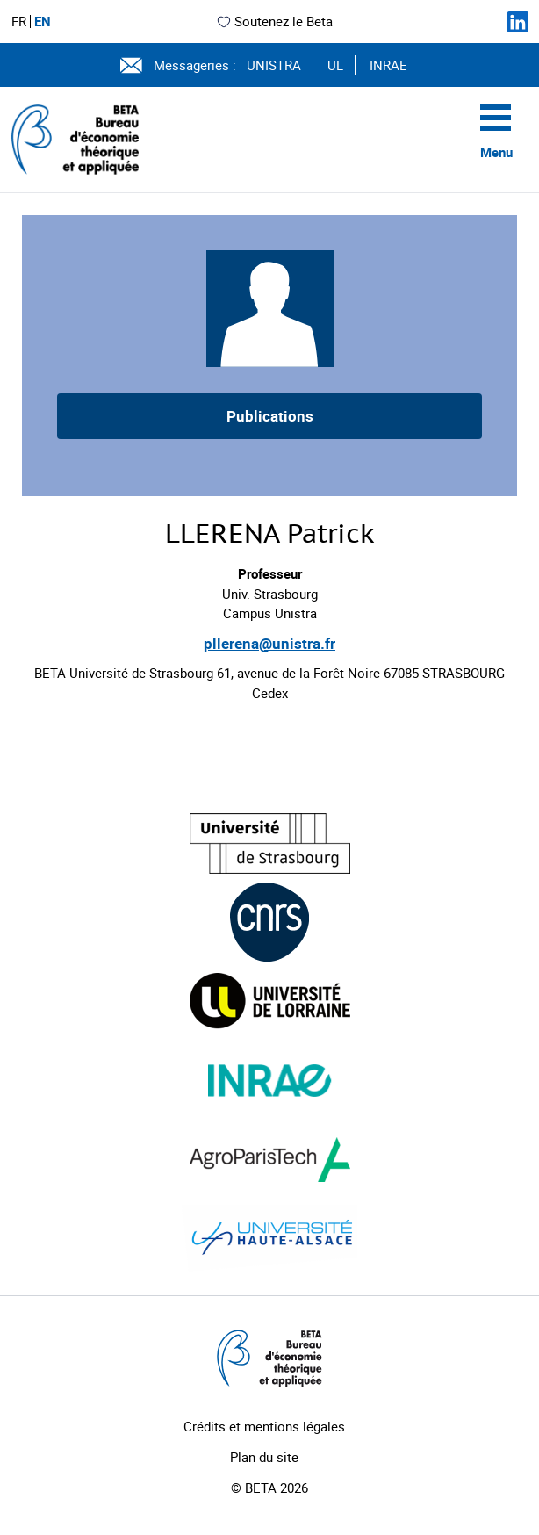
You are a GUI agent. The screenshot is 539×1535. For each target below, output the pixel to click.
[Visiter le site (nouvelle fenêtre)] (270, 843)
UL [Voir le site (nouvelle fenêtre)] (335, 65)
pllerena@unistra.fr (269, 643)
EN (42, 21)
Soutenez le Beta (274, 21)
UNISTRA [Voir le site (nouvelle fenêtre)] (274, 65)
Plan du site (264, 1457)
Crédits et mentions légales (264, 1426)
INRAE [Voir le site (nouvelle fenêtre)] (388, 65)
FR (18, 21)
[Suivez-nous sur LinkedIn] (517, 21)
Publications (269, 416)
